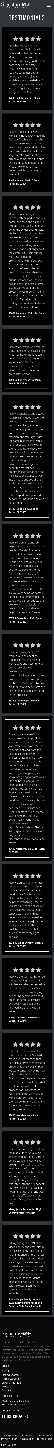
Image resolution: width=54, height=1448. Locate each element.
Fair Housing (9, 1445)
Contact (6, 1390)
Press (5, 1386)
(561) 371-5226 (11, 1410)
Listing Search (10, 1375)
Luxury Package (11, 1382)
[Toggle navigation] (49, 5)
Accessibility (27, 1438)
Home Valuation (11, 1378)
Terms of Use (45, 1438)
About (5, 1371)
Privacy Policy (9, 1438)
